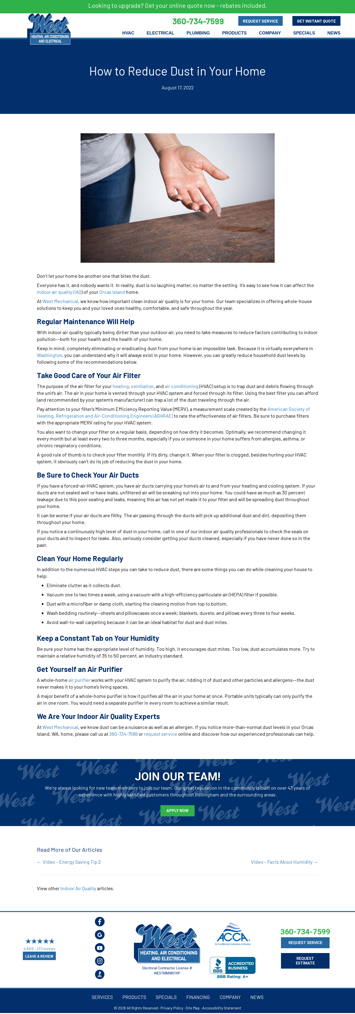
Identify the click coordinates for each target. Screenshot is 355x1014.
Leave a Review (39, 956)
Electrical (160, 33)
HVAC (128, 33)
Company (270, 33)
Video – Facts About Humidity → (284, 862)
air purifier (79, 680)
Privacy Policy (171, 1008)
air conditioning (181, 386)
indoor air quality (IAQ (59, 292)
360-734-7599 (123, 734)
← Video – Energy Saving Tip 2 (69, 862)
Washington (49, 355)
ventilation (142, 386)
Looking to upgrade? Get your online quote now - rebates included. (177, 5)
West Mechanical (60, 301)
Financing (198, 997)
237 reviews (46, 948)
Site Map (193, 1008)
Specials (304, 33)
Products (234, 33)
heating (121, 386)
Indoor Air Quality (78, 888)
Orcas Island (112, 292)
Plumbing (198, 33)
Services (102, 997)
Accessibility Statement (221, 1008)
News (333, 33)
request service (160, 734)
